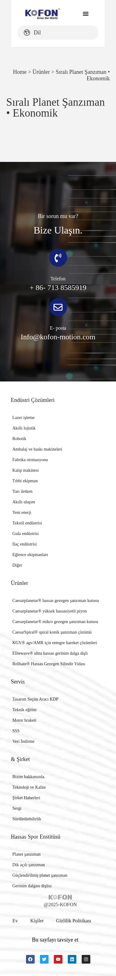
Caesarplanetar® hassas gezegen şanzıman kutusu (55, 600)
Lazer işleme (23, 417)
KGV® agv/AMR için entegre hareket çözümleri (54, 642)
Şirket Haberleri (26, 798)
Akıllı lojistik (24, 428)
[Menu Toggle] (86, 14)
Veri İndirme (23, 741)
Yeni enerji (21, 512)
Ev (15, 920)
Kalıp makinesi (25, 470)
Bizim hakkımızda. (28, 776)
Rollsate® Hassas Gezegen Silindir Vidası (48, 664)
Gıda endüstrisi (25, 533)
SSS (15, 731)
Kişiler (37, 920)
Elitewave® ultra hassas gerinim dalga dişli (50, 653)
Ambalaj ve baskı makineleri (37, 449)
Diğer (17, 565)
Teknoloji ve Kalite (29, 787)
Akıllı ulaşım (23, 502)
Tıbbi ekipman (25, 481)
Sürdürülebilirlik (26, 819)
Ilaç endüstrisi (24, 544)
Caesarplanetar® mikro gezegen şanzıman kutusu (55, 621)
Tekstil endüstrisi (27, 523)
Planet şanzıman (26, 854)
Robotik (19, 438)
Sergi (16, 808)
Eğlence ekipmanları (30, 554)
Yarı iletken (22, 491)
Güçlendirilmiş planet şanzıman (39, 875)
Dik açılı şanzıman (28, 864)
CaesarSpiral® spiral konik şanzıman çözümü (52, 632)
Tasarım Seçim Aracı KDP (35, 699)
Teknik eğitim (24, 709)
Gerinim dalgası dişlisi (32, 886)
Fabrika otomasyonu (30, 459)
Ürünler (41, 72)
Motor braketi (24, 720)
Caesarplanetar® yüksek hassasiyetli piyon (49, 611)
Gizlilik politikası (73, 920)
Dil (20, 32)
